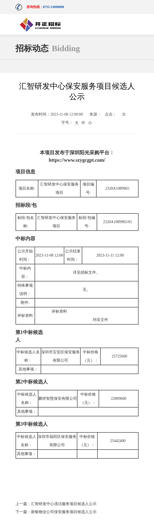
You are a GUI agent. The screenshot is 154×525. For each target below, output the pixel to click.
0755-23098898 (53, 7)
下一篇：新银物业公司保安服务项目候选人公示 (56, 512)
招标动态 (47, 48)
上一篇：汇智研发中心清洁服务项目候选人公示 (56, 504)
